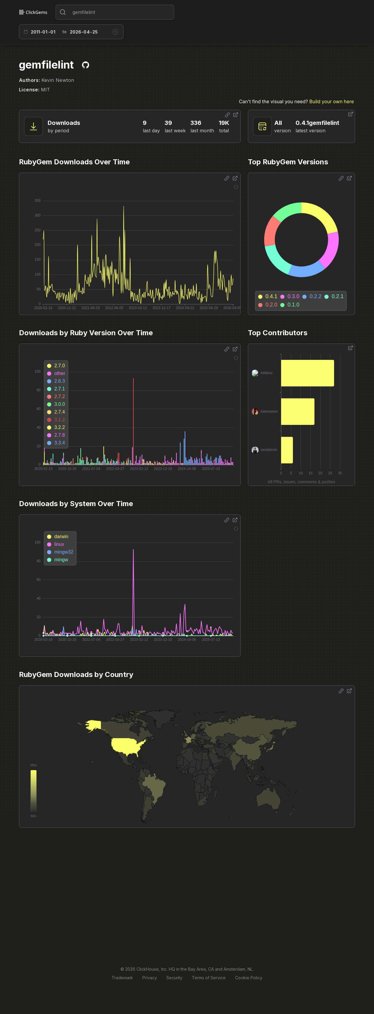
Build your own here (331, 101)
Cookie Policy (248, 977)
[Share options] (227, 115)
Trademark (122, 977)
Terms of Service (209, 977)
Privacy (149, 977)
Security (174, 977)
